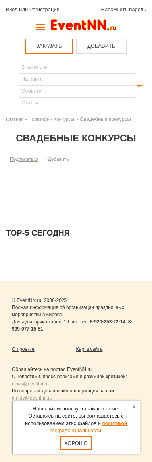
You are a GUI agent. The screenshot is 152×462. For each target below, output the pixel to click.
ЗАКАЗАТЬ (49, 46)
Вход (11, 9)
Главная (14, 119)
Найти (12, 85)
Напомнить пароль (123, 9)
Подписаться (24, 159)
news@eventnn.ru (31, 384)
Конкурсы (64, 119)
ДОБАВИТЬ (101, 46)
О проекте (23, 349)
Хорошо (76, 443)
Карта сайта (89, 349)
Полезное (38, 119)
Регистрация (44, 9)
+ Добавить (56, 159)
